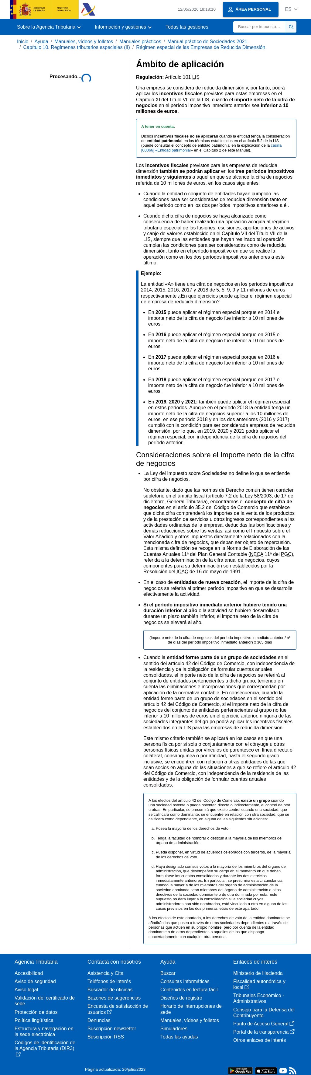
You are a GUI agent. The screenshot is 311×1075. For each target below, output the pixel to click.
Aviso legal (26, 989)
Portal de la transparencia (264, 1032)
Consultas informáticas (185, 981)
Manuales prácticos (140, 41)
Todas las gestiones (187, 27)
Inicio (22, 41)
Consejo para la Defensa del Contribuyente (264, 1012)
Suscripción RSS (105, 1036)
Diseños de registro (181, 997)
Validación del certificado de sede (45, 1000)
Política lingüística (34, 1020)
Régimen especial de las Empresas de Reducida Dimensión (200, 47)
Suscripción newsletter (111, 1028)
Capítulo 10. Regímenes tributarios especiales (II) (76, 47)
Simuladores (173, 1028)
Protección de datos (36, 1012)
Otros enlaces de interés (259, 1040)
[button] (291, 9)
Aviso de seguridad (35, 981)
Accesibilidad (29, 973)
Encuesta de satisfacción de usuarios (117, 1008)
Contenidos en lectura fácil (189, 989)
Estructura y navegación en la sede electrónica (44, 1031)
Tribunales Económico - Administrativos (258, 998)
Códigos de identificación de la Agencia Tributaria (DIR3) (45, 1048)
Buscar (168, 973)
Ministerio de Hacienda (258, 973)
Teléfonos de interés (109, 981)
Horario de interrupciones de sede (191, 1008)
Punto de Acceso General (263, 1023)
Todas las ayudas (179, 1036)
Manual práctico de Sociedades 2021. (208, 41)
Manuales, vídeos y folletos (83, 41)
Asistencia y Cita (105, 973)
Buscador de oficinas (110, 989)
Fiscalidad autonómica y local (259, 984)
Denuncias (99, 1020)
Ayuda (41, 41)
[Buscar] (259, 27)
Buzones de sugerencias (114, 997)
